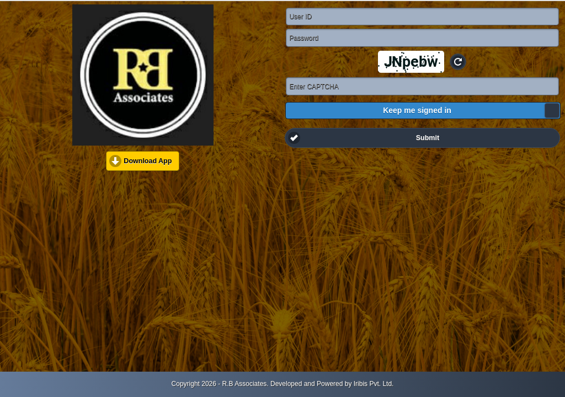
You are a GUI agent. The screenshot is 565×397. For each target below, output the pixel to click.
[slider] (552, 110)
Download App (148, 161)
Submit (427, 138)
